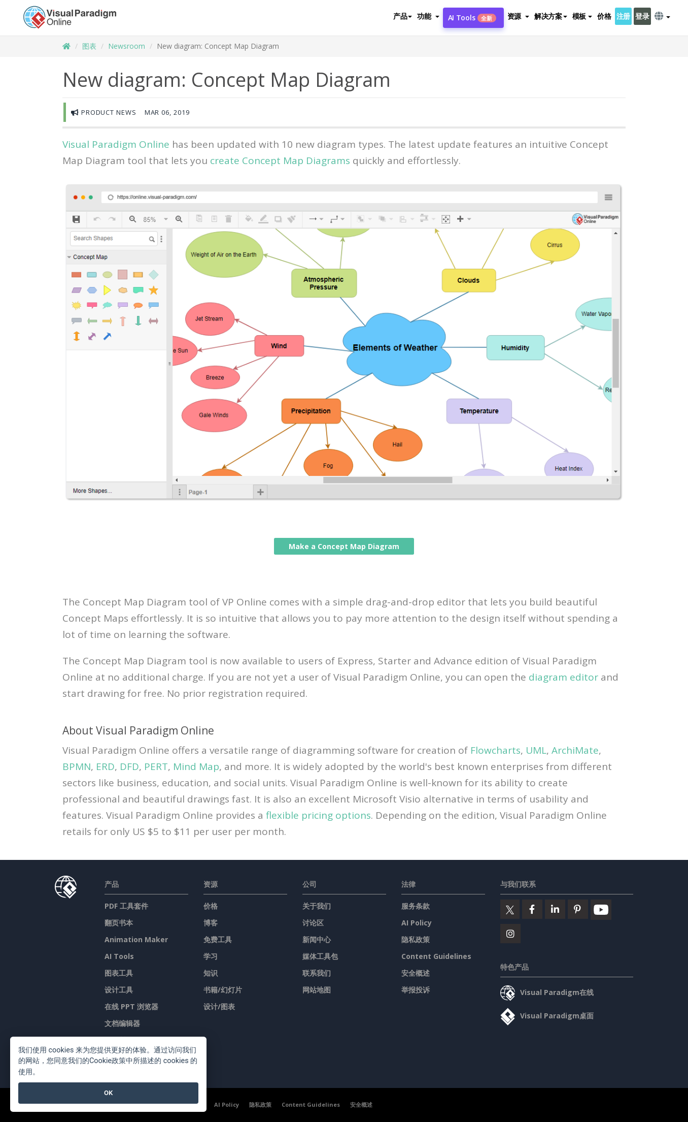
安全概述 (415, 973)
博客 (210, 922)
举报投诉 (415, 990)
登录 (642, 16)
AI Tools (472, 17)
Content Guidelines (436, 956)
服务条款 (415, 906)
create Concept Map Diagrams (280, 160)
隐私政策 (415, 939)
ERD (105, 766)
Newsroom (126, 46)
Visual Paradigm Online (115, 144)
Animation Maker (136, 939)
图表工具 (119, 973)
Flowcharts (495, 750)
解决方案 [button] (550, 16)
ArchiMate (575, 750)
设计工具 (119, 990)
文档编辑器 (122, 1023)
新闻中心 (316, 939)
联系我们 (316, 973)
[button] (428, 16)
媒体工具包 (320, 956)
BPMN (76, 766)
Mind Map (196, 766)
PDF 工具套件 (126, 906)
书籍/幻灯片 (222, 990)
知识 (210, 973)
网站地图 (316, 990)
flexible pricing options (318, 815)
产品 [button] (402, 16)
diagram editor (563, 677)
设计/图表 (219, 1006)
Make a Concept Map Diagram (344, 546)
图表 (89, 46)
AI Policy (416, 922)
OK (108, 1093)
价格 (604, 16)
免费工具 (217, 939)
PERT (156, 766)
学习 (210, 956)
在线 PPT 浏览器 (131, 1006)
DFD (129, 766)
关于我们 (316, 906)
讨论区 (313, 922)
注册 (623, 16)
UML (536, 750)
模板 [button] (582, 16)
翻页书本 (119, 922)
